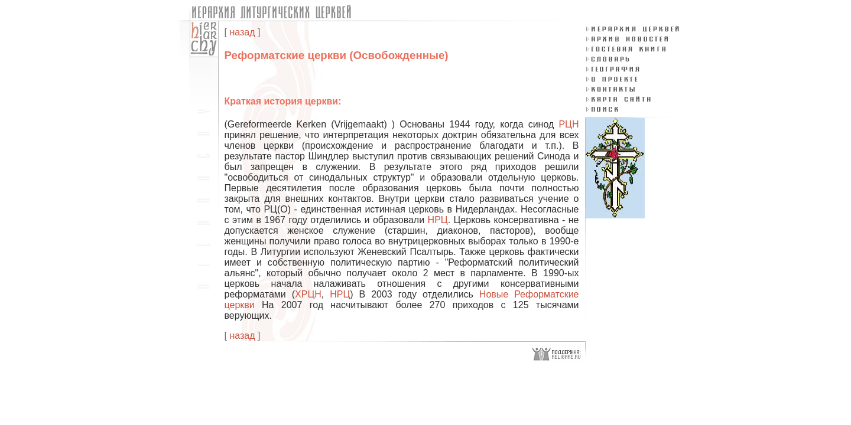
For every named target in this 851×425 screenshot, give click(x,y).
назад (242, 32)
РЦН (568, 124)
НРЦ (438, 220)
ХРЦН (308, 294)
